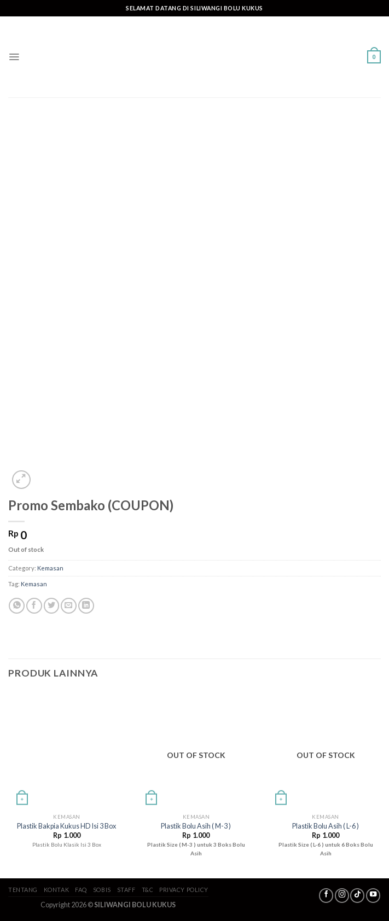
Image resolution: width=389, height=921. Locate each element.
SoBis (102, 889)
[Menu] (14, 56)
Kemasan (50, 568)
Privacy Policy (183, 889)
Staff (126, 889)
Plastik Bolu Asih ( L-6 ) (325, 826)
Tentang (23, 889)
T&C (148, 889)
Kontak (56, 889)
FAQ (81, 889)
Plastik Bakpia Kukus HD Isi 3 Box (66, 826)
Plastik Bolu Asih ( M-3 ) (196, 826)
